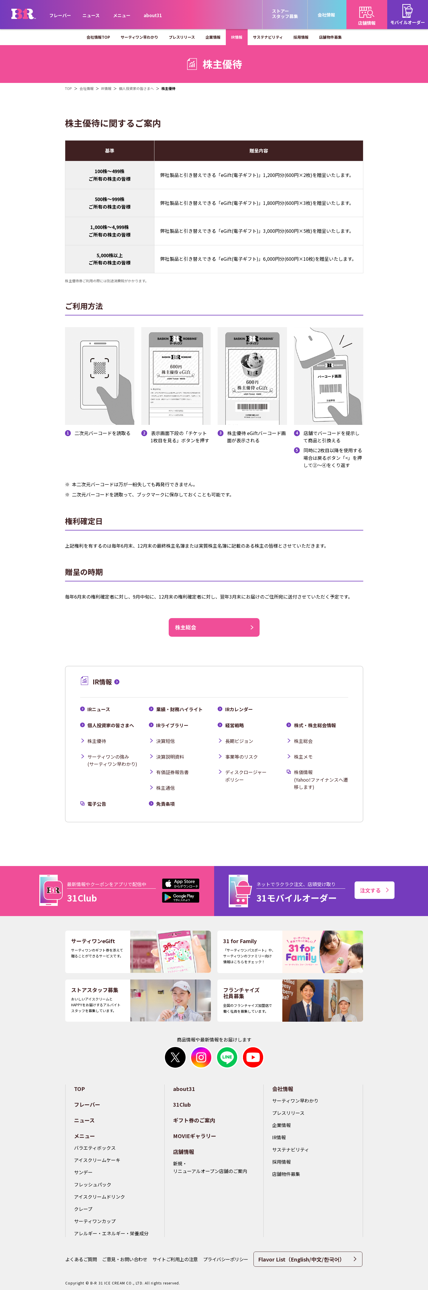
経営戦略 (234, 725)
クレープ (83, 1208)
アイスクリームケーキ (97, 1159)
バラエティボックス (95, 1147)
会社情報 (282, 1088)
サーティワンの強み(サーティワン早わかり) (112, 760)
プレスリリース (288, 1112)
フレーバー (60, 15)
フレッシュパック (92, 1184)
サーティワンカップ (95, 1221)
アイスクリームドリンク (99, 1196)
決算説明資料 (170, 756)
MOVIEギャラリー (194, 1135)
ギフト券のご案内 (194, 1120)
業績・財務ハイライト (179, 709)
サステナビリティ (290, 1149)
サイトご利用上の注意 (175, 1259)
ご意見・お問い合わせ (124, 1259)
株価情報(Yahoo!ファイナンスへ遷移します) (321, 779)
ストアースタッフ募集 (285, 13)
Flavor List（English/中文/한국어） (307, 1259)
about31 (153, 15)
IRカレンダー (239, 709)
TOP (79, 1088)
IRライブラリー (172, 725)
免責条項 (165, 803)
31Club (182, 1104)
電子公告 (96, 803)
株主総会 (303, 740)
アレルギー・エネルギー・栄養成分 (111, 1233)
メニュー (84, 1135)
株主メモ (303, 756)
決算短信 (165, 740)
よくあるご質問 (81, 1259)
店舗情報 (183, 1151)
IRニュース (98, 709)
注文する (374, 890)
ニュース (91, 15)
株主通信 (165, 787)
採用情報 (281, 1161)
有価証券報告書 (172, 772)
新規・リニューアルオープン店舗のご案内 (210, 1167)
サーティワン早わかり (295, 1100)
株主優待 (96, 740)
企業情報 (281, 1125)
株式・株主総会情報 (315, 725)
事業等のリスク (241, 756)
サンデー (83, 1172)
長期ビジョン (239, 740)
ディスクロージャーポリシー (246, 776)
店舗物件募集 (286, 1173)
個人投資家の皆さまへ (110, 725)
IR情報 (279, 1137)
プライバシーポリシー (225, 1259)
